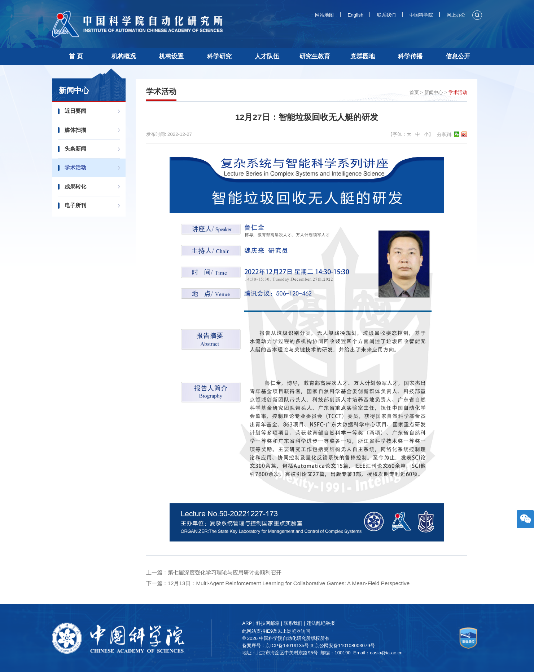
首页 (414, 92)
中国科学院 (421, 15)
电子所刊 (76, 205)
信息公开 (458, 56)
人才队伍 (267, 56)
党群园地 (362, 56)
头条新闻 (76, 149)
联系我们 (386, 15)
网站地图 (324, 15)
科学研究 (219, 56)
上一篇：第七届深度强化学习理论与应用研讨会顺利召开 (213, 572)
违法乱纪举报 (321, 623)
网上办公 (456, 15)
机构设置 (171, 56)
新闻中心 (433, 92)
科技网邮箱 (268, 623)
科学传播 (410, 56)
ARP (248, 623)
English (355, 15)
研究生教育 (314, 56)
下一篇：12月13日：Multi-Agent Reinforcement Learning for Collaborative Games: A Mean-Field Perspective (278, 583)
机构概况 (123, 56)
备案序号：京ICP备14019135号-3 (278, 645)
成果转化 (76, 186)
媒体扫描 (76, 130)
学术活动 (76, 167)
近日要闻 (76, 111)
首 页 (76, 56)
